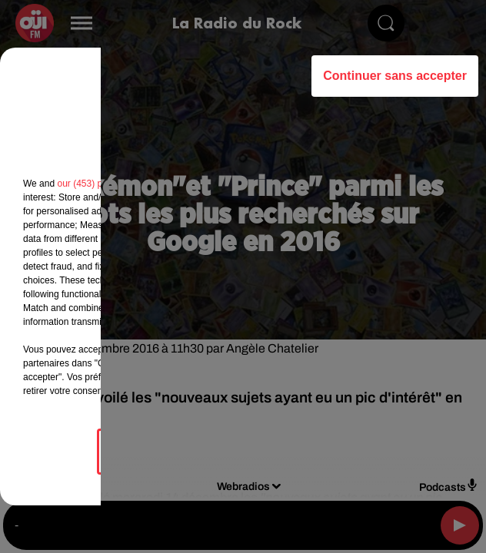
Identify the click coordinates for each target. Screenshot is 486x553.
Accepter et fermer (319, 451)
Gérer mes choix (166, 451)
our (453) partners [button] (94, 183)
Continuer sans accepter (395, 75)
